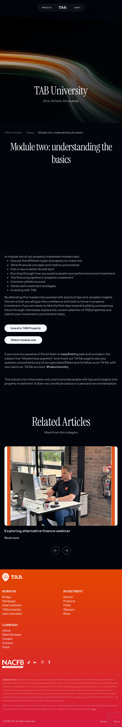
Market (68, 597)
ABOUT (77, 8)
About (6, 630)
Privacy (103, 721)
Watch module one (23, 340)
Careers (7, 639)
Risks (66, 613)
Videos (30, 132)
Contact (7, 643)
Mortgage (8, 601)
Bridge (6, 597)
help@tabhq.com (73, 354)
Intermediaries (11, 605)
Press (6, 647)
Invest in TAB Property (26, 328)
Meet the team (12, 634)
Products (69, 601)
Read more (11, 538)
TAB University (13, 132)
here (94, 709)
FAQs (67, 605)
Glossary (69, 609)
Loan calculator (12, 613)
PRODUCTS (47, 8)
